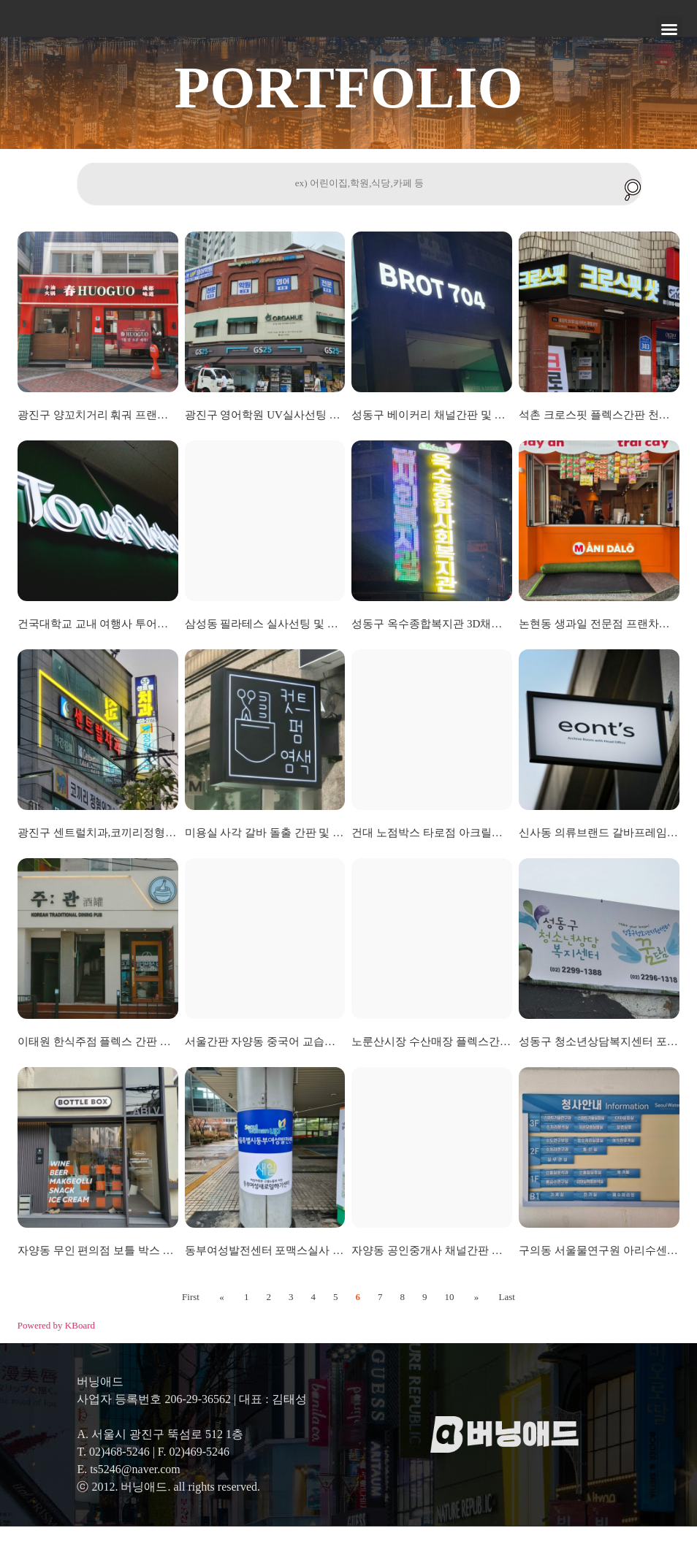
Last (502, 1314)
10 (449, 1314)
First (196, 1314)
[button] (669, 29)
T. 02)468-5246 (113, 1469)
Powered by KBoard (56, 1342)
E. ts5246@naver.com (128, 1486)
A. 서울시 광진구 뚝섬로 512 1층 (160, 1451)
